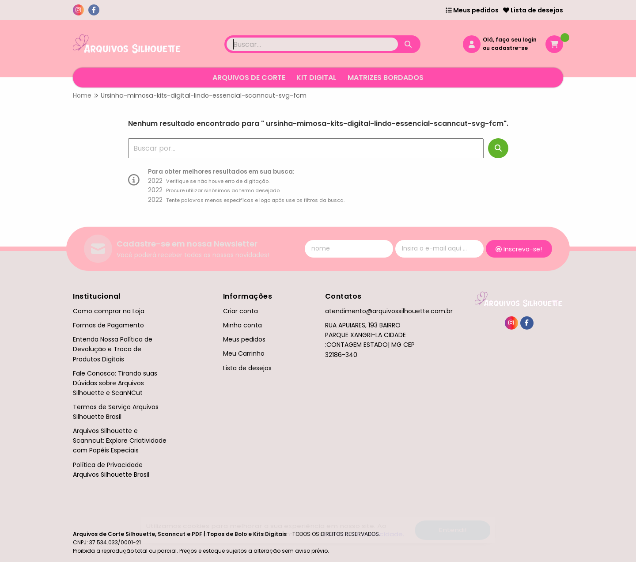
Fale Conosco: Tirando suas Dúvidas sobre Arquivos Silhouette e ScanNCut (115, 383)
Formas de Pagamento (108, 325)
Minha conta (242, 325)
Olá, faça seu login (510, 39)
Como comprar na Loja (108, 311)
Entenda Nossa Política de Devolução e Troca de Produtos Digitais (112, 349)
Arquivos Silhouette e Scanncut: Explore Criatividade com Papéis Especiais (120, 440)
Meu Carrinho (244, 353)
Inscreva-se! (519, 249)
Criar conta (240, 311)
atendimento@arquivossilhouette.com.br (389, 311)
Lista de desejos (533, 10)
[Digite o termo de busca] (312, 44)
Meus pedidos (472, 10)
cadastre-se (509, 48)
